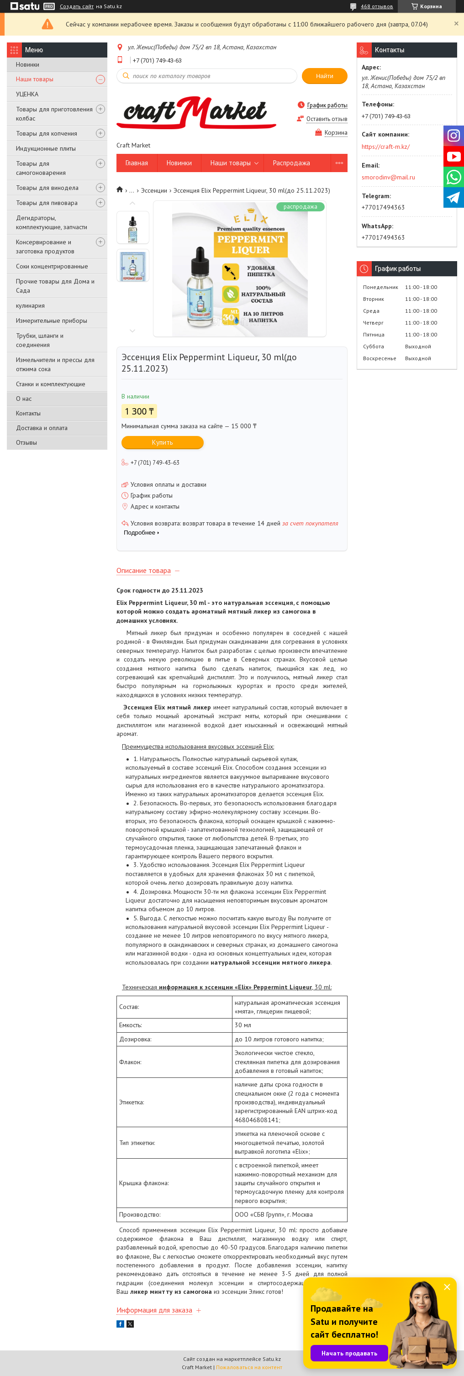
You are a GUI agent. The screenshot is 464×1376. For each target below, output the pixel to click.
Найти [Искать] (324, 76)
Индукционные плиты (46, 148)
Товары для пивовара (47, 203)
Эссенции (154, 190)
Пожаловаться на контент (249, 1367)
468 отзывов (377, 6)
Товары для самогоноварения (41, 168)
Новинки (27, 64)
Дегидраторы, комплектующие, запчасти (51, 222)
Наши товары (34, 79)
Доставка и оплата (42, 428)
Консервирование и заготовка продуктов (45, 246)
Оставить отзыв (327, 119)
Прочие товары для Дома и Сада (55, 285)
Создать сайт (77, 6)
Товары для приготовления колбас (54, 113)
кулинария (30, 305)
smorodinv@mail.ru (388, 177)
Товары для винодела (47, 188)
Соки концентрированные (52, 266)
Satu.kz (272, 1358)
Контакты (28, 413)
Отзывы (26, 442)
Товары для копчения (46, 133)
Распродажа (291, 162)
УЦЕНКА (27, 94)
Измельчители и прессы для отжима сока (55, 364)
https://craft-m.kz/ (386, 146)
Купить (162, 442)
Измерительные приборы (51, 320)
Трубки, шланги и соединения (39, 340)
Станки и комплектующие (50, 384)
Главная (137, 162)
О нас (24, 398)
